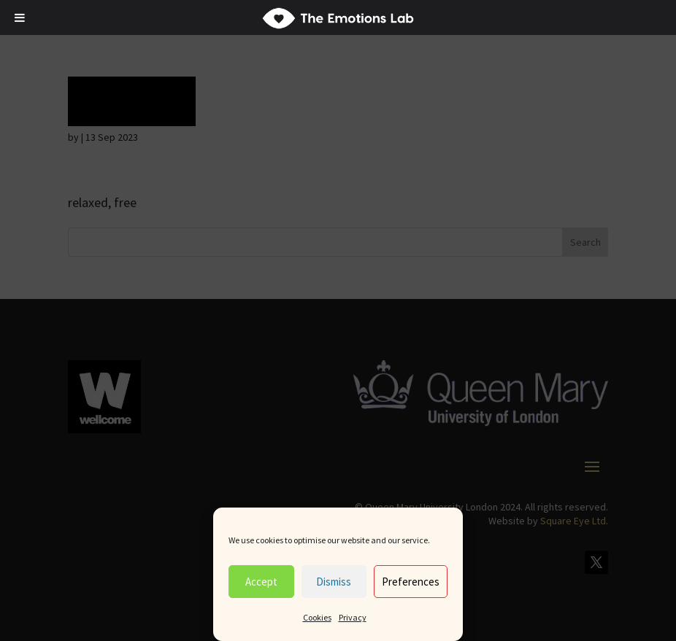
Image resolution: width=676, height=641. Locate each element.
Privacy (352, 617)
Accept (261, 581)
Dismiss (333, 581)
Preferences (410, 581)
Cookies (317, 617)
